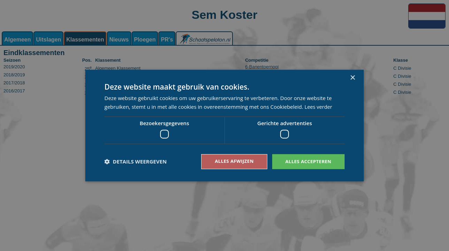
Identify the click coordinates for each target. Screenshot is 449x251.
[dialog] (224, 125)
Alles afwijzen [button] (230, 161)
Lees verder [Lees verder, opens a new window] (319, 106)
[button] (135, 162)
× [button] (352, 77)
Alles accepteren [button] (307, 161)
